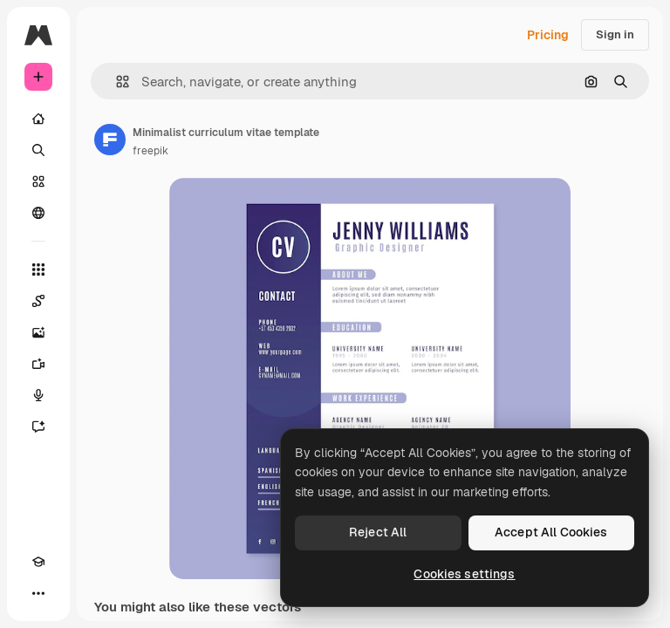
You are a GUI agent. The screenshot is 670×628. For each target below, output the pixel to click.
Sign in (615, 34)
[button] (116, 81)
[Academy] (38, 562)
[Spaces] (38, 301)
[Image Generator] (38, 332)
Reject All (378, 532)
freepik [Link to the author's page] (150, 151)
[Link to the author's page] (110, 139)
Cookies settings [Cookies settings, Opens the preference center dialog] (464, 574)
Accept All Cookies (551, 532)
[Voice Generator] (38, 395)
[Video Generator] (38, 364)
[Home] (38, 119)
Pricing (548, 35)
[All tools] (38, 269)
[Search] (38, 150)
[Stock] (38, 181)
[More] (38, 593)
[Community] (38, 213)
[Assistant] (38, 426)
